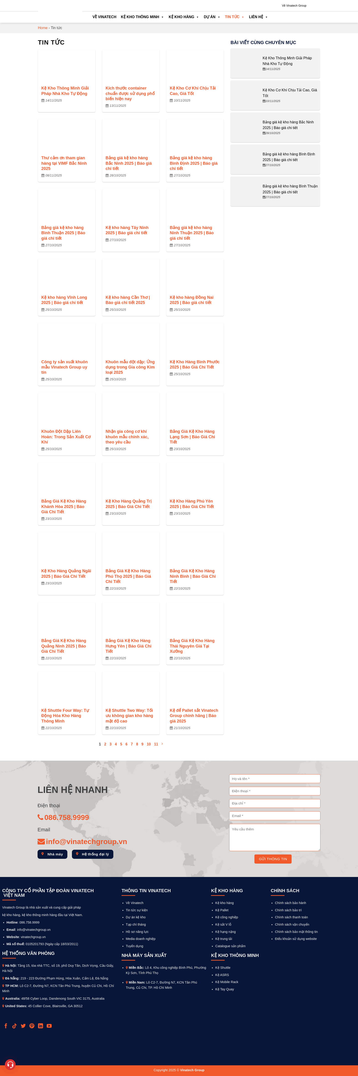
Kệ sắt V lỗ (223, 924)
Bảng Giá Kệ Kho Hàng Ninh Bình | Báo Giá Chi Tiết (193, 576)
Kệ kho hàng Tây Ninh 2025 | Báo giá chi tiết (127, 230)
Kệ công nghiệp (226, 917)
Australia (12, 998)
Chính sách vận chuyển (292, 924)
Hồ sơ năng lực (137, 932)
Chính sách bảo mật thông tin (296, 932)
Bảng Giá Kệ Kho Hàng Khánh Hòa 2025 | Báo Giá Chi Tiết (63, 506)
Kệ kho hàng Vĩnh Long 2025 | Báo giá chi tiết (64, 300)
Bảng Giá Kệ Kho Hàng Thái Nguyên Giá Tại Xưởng (192, 646)
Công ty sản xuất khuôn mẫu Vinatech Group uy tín (64, 367)
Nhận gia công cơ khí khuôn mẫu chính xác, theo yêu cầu (127, 436)
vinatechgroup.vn (33, 937)
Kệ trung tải (223, 939)
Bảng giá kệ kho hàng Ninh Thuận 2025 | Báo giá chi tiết (192, 233)
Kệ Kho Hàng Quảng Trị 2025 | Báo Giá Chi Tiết (129, 504)
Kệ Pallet (222, 910)
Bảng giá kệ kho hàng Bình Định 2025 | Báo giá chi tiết (194, 163)
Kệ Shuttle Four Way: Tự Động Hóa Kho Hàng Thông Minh (65, 715)
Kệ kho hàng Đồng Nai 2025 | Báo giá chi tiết (191, 300)
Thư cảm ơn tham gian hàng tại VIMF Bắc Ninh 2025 (64, 163)
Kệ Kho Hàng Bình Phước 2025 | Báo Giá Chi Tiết (195, 364)
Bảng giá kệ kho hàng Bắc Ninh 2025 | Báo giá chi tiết (129, 163)
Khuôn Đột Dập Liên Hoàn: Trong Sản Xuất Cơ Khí (66, 436)
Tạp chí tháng (136, 924)
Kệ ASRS (222, 975)
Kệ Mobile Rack (226, 982)
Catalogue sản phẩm (230, 946)
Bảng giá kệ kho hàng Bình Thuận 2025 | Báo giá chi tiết (63, 233)
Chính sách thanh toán (291, 917)
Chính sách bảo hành (290, 903)
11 (156, 744)
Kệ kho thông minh (142, 17)
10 (149, 744)
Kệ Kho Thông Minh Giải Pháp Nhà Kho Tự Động (65, 91)
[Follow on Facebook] (6, 1026)
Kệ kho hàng (184, 17)
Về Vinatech (105, 17)
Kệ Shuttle (222, 967)
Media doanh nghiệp (140, 939)
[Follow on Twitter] (24, 1026)
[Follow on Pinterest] (32, 1026)
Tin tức (235, 17)
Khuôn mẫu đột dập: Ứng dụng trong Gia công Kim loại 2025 (130, 367)
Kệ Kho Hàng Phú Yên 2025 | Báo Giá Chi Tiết (192, 504)
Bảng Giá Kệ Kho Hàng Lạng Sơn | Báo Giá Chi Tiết (192, 436)
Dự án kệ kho (136, 917)
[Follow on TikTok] (15, 1026)
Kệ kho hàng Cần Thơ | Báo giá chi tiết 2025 (128, 300)
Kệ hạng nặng (225, 932)
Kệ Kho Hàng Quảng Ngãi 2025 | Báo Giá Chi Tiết (66, 573)
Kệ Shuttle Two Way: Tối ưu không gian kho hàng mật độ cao (129, 715)
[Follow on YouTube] (50, 1026)
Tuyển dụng (134, 946)
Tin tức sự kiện (137, 910)
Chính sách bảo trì (288, 910)
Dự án (212, 17)
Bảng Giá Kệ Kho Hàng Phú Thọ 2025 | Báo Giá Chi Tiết (128, 576)
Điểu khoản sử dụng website (296, 939)
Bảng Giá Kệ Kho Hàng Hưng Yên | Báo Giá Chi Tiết (129, 646)
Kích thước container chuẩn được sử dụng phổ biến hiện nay (130, 93)
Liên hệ (258, 17)
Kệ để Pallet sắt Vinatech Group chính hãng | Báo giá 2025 (194, 715)
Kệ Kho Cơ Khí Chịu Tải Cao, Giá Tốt (193, 91)
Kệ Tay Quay (224, 989)
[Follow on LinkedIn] (41, 1026)
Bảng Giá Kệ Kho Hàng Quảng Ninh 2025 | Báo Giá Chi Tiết (63, 646)
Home (43, 28)
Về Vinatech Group (294, 5)
